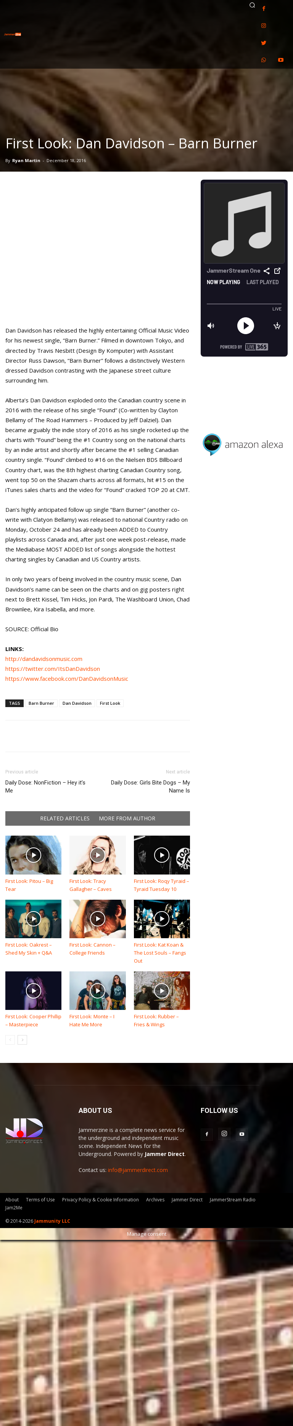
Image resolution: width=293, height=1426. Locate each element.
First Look (110, 703)
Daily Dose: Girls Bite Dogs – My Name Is (150, 786)
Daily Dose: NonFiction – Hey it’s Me (45, 786)
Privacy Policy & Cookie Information (100, 1199)
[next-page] (22, 1040)
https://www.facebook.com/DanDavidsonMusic (66, 678)
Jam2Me (14, 1207)
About (12, 1199)
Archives (155, 1199)
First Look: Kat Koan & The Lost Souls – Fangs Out (160, 952)
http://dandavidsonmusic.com (43, 658)
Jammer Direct (187, 1199)
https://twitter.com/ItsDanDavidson (52, 668)
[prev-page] (10, 1040)
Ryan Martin (26, 160)
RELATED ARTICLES (65, 818)
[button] (252, 5)
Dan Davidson (77, 703)
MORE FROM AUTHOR (127, 818)
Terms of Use (40, 1199)
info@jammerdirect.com (138, 1170)
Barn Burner (41, 703)
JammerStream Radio (233, 1199)
